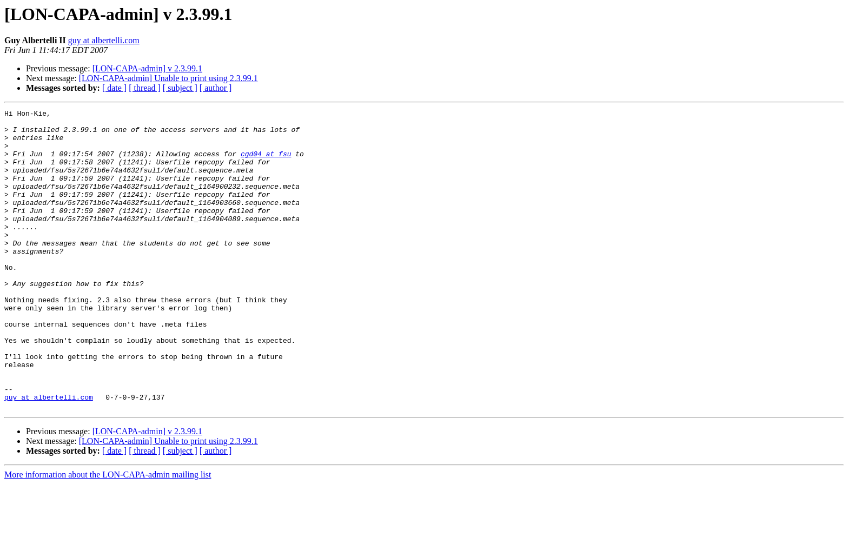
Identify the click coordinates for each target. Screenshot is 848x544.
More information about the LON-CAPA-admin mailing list (107, 534)
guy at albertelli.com (104, 40)
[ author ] (216, 87)
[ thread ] (145, 87)
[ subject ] (180, 87)
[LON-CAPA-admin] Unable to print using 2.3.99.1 (168, 78)
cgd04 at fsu (266, 163)
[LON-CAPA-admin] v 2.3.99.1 (147, 68)
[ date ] (114, 87)
